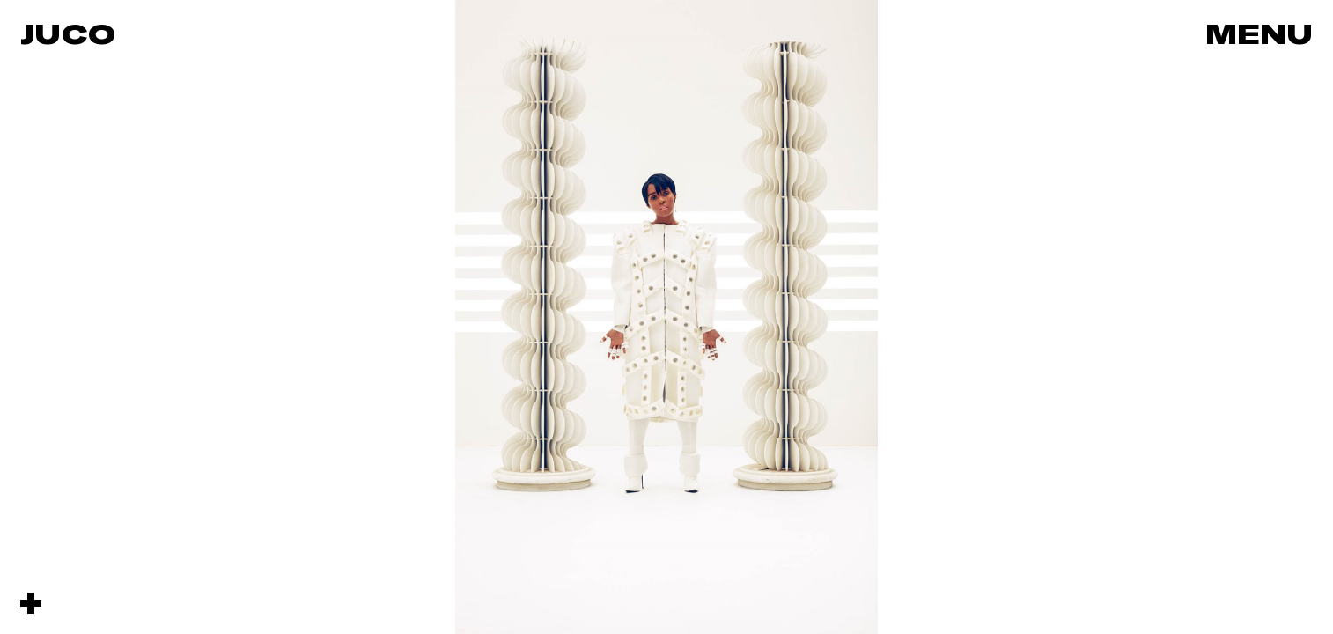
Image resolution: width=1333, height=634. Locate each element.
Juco (67, 33)
